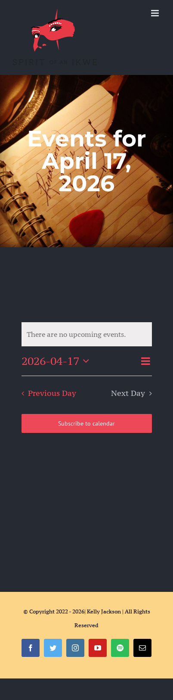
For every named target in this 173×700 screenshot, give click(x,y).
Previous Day (52, 393)
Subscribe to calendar (86, 423)
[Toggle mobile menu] (155, 13)
